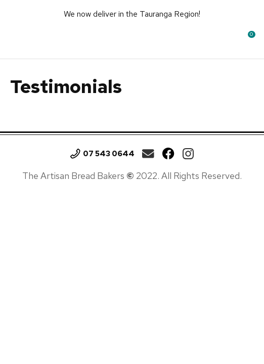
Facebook (168, 154)
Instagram (188, 153)
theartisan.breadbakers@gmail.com (148, 154)
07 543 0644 (109, 153)
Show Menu (19, 37)
